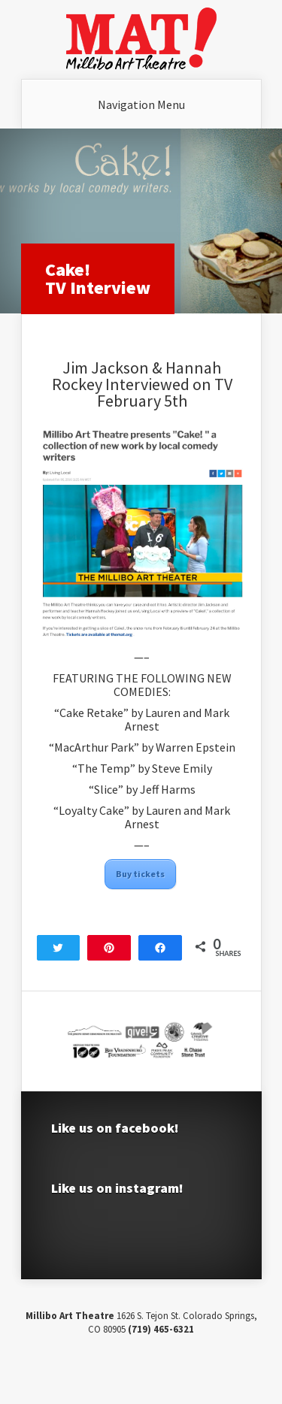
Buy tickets (140, 873)
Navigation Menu (141, 104)
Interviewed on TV (168, 384)
